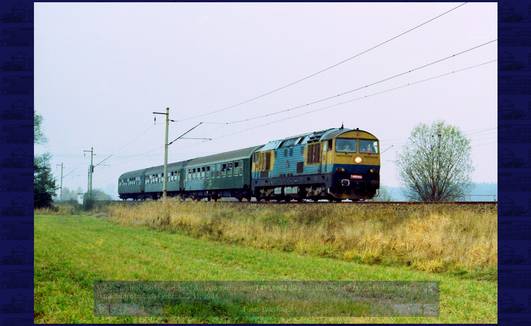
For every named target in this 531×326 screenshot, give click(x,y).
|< (102, 309)
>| (430, 309)
